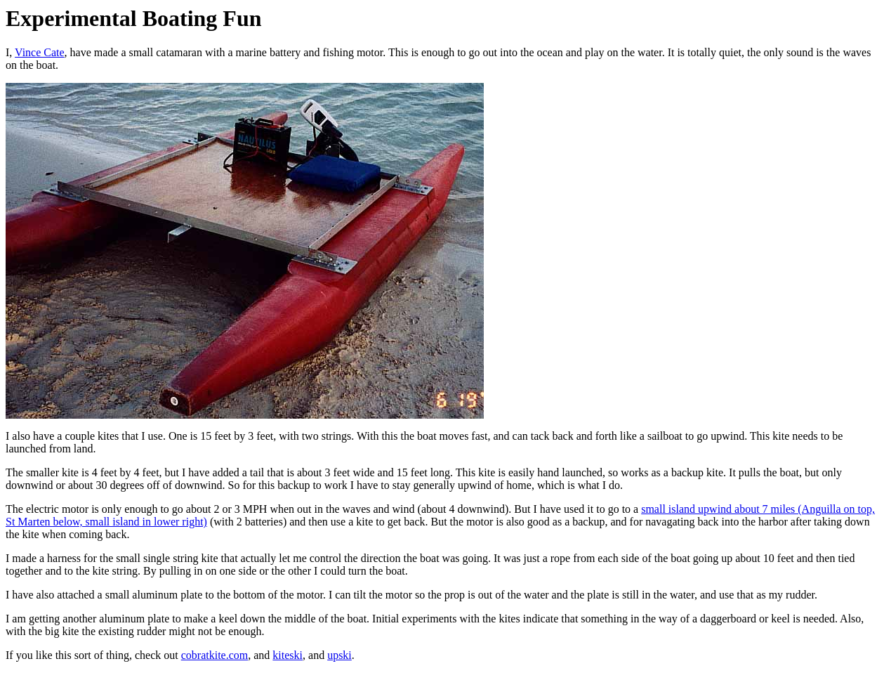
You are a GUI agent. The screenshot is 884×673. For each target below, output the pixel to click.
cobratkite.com (215, 655)
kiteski (287, 655)
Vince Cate (40, 52)
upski (339, 655)
